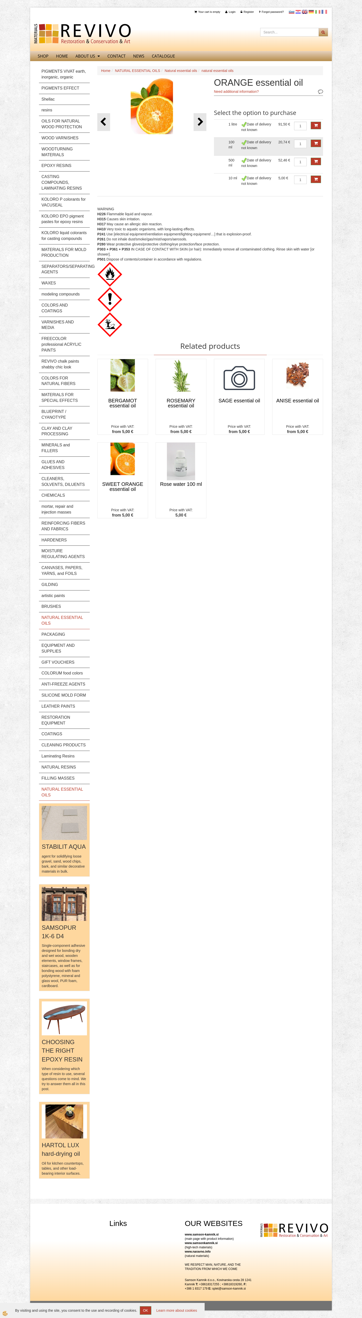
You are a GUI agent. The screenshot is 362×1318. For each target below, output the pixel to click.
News (138, 56)
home (62, 56)
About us (85, 56)
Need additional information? (236, 92)
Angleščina (304, 12)
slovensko (291, 12)
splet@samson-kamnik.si (229, 1288)
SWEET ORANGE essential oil (122, 486)
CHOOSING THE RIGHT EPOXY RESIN (62, 1051)
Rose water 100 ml (181, 484)
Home (105, 71)
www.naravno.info (198, 1251)
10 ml (233, 178)
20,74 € (284, 142)
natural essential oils (218, 71)
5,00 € (283, 178)
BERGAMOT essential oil (122, 403)
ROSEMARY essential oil (181, 403)
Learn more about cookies (176, 1310)
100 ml (231, 144)
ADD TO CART (316, 125)
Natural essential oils (181, 71)
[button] (200, 122)
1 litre (233, 124)
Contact (116, 56)
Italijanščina (318, 12)
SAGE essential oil (239, 400)
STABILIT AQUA (64, 846)
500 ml (231, 162)
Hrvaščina (298, 12)
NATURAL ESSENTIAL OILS (137, 71)
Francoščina (324, 12)
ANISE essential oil (297, 400)
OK (145, 1310)
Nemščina (311, 12)
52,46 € (284, 160)
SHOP (43, 56)
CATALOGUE (163, 56)
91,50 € (284, 124)
